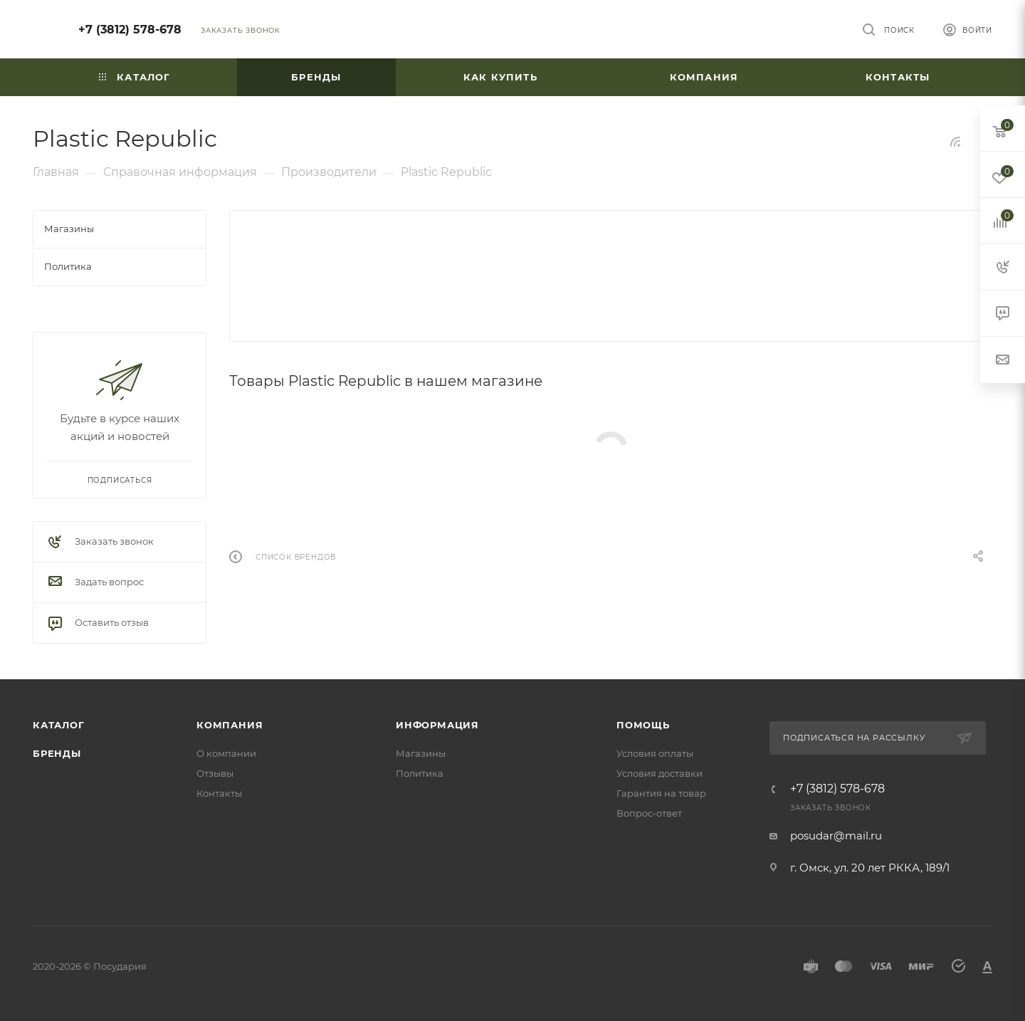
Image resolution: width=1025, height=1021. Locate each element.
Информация (437, 725)
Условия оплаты (654, 753)
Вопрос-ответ (649, 813)
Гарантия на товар (661, 793)
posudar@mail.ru (836, 835)
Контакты (219, 793)
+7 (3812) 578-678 (130, 29)
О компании (226, 753)
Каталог (59, 725)
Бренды (57, 753)
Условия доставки (659, 773)
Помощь (643, 725)
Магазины (421, 753)
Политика (419, 773)
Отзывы (214, 773)
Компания (229, 725)
